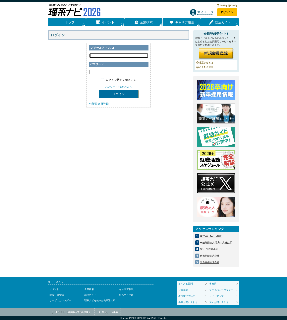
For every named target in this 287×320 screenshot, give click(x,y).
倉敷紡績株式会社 (209, 255)
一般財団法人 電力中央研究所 (216, 242)
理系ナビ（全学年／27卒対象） (73, 312)
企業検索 (89, 289)
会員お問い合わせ (188, 302)
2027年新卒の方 (228, 5)
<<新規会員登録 (99, 103)
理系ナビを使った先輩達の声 (99, 300)
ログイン (227, 12)
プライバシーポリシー (221, 289)
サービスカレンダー (60, 300)
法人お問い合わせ (218, 302)
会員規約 (183, 289)
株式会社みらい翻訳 (211, 236)
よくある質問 (206, 67)
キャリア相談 (126, 289)
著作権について (186, 296)
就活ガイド (90, 294)
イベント (54, 289)
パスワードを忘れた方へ (118, 86)
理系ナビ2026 (109, 312)
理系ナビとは (206, 62)
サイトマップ (216, 296)
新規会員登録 (56, 294)
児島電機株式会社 (209, 262)
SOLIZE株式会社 (209, 249)
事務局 (212, 283)
